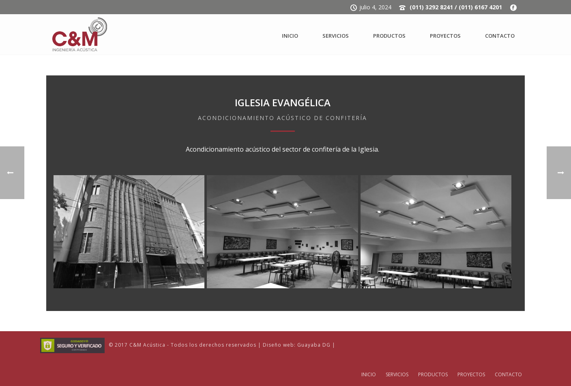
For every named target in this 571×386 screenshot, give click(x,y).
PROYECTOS (445, 35)
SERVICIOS (335, 35)
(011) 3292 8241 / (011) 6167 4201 (456, 7)
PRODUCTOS (389, 35)
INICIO (290, 35)
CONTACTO (500, 35)
